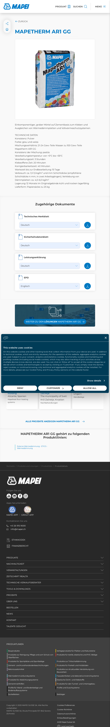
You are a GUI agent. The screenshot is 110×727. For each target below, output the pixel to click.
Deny (20, 388)
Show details (94, 380)
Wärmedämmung (25, 445)
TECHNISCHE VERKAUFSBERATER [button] (23, 579)
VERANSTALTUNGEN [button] (16, 566)
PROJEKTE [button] (11, 591)
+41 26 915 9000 (18, 522)
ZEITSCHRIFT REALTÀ (17, 573)
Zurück (21, 21)
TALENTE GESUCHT (16, 623)
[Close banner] (106, 338)
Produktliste (46, 463)
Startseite (10, 463)
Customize (55, 388)
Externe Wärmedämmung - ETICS (31, 443)
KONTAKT (11, 616)
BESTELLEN (12, 604)
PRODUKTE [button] (12, 554)
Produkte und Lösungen (28, 463)
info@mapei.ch (18, 525)
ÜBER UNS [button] (11, 598)
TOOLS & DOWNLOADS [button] (18, 585)
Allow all (89, 388)
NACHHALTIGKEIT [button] (15, 560)
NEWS (9, 610)
